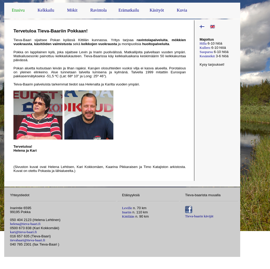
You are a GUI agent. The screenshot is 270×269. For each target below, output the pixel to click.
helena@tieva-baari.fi (25, 224)
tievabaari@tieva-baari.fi (27, 240)
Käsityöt (157, 10)
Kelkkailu (45, 10)
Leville (127, 208)
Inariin (127, 212)
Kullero (205, 48)
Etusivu (18, 10)
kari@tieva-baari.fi (23, 232)
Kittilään (128, 216)
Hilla (203, 43)
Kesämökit (207, 56)
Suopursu (206, 52)
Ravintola (98, 10)
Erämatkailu (128, 10)
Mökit (72, 10)
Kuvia (182, 10)
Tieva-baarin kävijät (199, 216)
